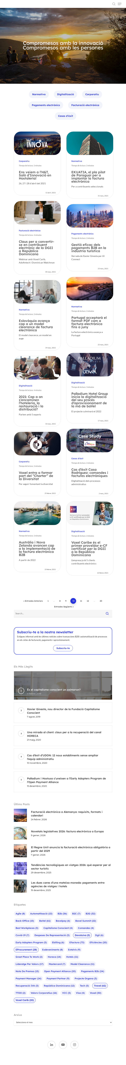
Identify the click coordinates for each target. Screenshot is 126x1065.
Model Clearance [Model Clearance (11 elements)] (82, 964)
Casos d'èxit (65, 115)
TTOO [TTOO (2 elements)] (20, 992)
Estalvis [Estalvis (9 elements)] (74, 949)
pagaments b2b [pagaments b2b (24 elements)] (92, 971)
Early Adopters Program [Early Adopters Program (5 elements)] (31, 942)
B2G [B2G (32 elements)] (90, 913)
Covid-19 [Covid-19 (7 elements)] (22, 935)
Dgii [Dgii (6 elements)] (99, 935)
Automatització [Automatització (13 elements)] (41, 913)
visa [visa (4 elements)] (80, 992)
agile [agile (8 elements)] (20, 913)
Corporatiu (92, 94)
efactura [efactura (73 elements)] (76, 942)
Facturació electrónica (85, 105)
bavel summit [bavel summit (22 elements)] (85, 920)
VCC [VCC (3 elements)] (66, 992)
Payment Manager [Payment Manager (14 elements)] (28, 978)
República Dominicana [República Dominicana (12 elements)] (59, 985)
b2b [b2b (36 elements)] (62, 913)
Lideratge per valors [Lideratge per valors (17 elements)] (29, 964)
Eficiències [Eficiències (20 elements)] (98, 942)
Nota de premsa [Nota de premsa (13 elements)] (27, 971)
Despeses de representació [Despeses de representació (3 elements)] (52, 935)
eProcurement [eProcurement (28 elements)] (26, 949)
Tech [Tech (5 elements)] (84, 985)
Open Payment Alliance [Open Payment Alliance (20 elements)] (60, 971)
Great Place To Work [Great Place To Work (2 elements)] (29, 956)
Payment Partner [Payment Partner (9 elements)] (58, 978)
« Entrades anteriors (33, 601)
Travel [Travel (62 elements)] (100, 985)
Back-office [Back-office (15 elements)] (25, 920)
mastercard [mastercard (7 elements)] (57, 964)
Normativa (39, 94)
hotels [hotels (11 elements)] (72, 956)
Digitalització (65, 94)
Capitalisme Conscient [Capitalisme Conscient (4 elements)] (58, 928)
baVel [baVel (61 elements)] (45, 920)
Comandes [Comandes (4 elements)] (86, 928)
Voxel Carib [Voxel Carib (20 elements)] (25, 1000)
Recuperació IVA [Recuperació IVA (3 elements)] (27, 985)
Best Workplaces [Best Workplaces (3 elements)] (27, 928)
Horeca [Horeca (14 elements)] (54, 956)
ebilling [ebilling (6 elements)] (58, 942)
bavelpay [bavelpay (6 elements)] (63, 920)
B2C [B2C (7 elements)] (76, 913)
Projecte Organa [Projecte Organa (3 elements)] (86, 978)
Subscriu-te (63, 648)
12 (88, 601)
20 (101, 601)
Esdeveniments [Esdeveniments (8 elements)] (52, 949)
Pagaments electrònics (46, 105)
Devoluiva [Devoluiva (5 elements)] (82, 935)
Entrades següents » (64, 606)
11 (81, 601)
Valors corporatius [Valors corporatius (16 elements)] (44, 992)
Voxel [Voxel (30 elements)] (95, 992)
